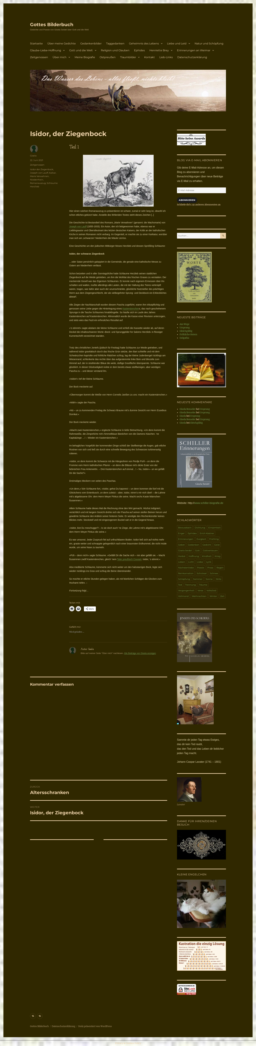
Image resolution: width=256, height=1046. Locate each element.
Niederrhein (36, 179)
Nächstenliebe (186, 567)
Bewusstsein (185, 527)
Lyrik (208, 562)
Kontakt (149, 57)
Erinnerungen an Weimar (193, 50)
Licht (191, 562)
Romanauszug (38, 183)
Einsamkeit (214, 527)
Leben (181, 562)
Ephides (139, 50)
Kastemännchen (130, 308)
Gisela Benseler (188, 409)
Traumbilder (128, 57)
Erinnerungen (185, 539)
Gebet (181, 544)
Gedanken (193, 544)
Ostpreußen (108, 57)
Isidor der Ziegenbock (41, 169)
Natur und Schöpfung (209, 43)
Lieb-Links (166, 57)
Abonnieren (187, 200)
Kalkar (52, 172)
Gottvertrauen (210, 550)
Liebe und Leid (176, 43)
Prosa (210, 567)
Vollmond (183, 596)
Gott (197, 550)
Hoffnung (194, 556)
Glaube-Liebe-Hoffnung (45, 50)
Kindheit (206, 556)
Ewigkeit (201, 539)
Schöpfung (184, 579)
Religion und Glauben (115, 50)
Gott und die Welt (81, 50)
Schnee (214, 573)
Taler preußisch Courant (129, 559)
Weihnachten (199, 596)
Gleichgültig (186, 331)
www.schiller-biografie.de (208, 503)
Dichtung (200, 527)
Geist (217, 544)
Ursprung (185, 327)
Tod (180, 584)
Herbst (181, 556)
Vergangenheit (186, 590)
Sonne (209, 579)
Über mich (59, 57)
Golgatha (184, 338)
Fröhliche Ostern (188, 334)
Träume (203, 584)
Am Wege (184, 324)
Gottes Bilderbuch (51, 24)
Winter (213, 596)
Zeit (222, 596)
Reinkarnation (185, 573)
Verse (200, 590)
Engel (181, 533)
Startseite (36, 43)
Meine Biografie (85, 57)
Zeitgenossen (39, 57)
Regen (220, 567)
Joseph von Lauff (78, 226)
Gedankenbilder (91, 43)
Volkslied (211, 590)
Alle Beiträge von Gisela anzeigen (140, 653)
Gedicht (206, 544)
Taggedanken (115, 43)
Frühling (214, 539)
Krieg (217, 556)
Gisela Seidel (185, 550)
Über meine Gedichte (61, 43)
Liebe (200, 562)
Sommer (197, 579)
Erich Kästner (207, 533)
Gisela (33, 155)
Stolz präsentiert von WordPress (95, 1026)
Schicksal (202, 573)
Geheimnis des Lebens (144, 43)
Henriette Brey (159, 50)
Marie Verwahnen (39, 176)
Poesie (200, 567)
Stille (218, 579)
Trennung (190, 584)
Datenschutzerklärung (192, 57)
